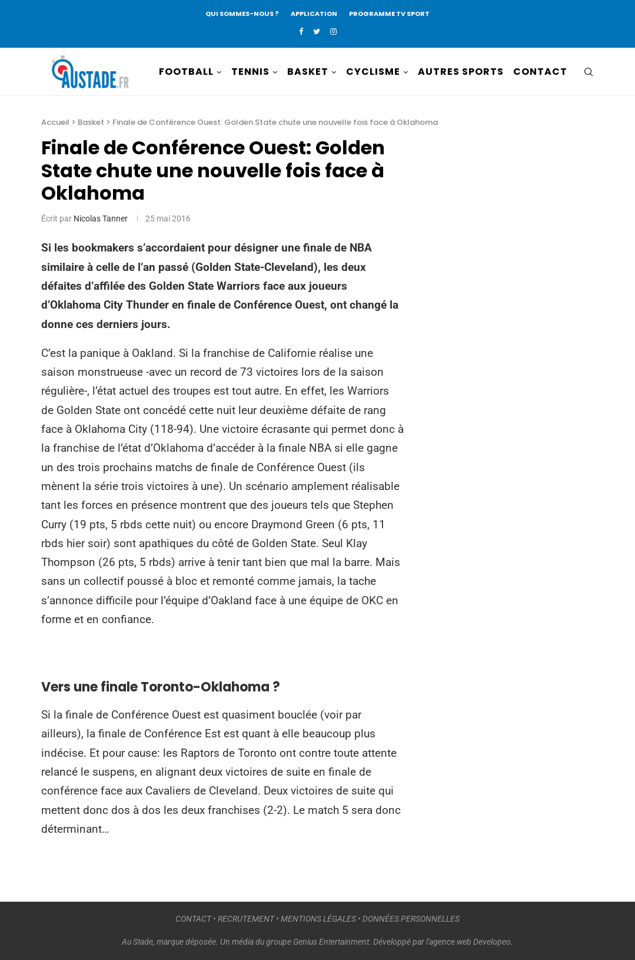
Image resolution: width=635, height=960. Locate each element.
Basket (91, 122)
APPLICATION (314, 13)
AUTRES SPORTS (461, 71)
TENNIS (250, 71)
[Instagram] (333, 31)
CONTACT (540, 71)
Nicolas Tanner (101, 218)
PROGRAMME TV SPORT (389, 13)
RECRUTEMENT (246, 918)
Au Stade (137, 941)
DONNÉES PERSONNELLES (411, 918)
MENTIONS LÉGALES (318, 918)
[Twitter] (316, 31)
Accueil (55, 122)
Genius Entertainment (331, 941)
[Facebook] (301, 31)
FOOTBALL (186, 71)
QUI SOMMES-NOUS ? (242, 13)
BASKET (307, 71)
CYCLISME (373, 71)
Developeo (492, 941)
